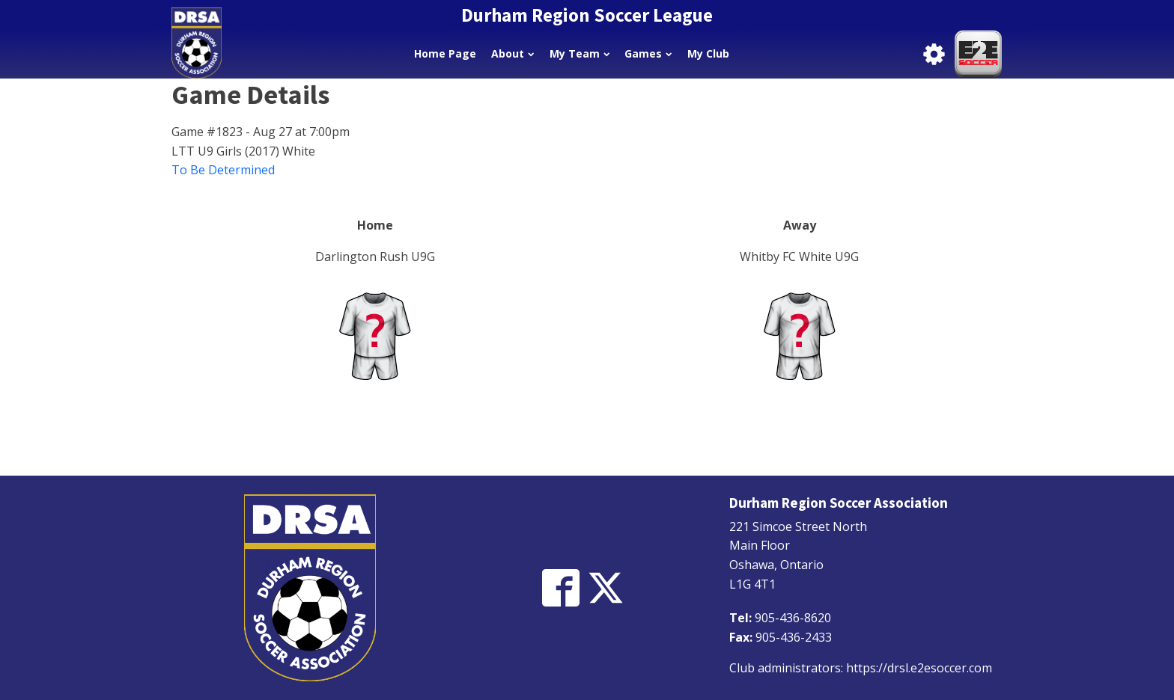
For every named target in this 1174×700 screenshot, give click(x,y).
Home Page (445, 53)
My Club (708, 53)
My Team (579, 53)
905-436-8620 (793, 618)
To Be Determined (223, 170)
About (512, 53)
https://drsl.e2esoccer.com (919, 668)
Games (648, 53)
